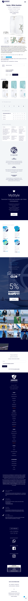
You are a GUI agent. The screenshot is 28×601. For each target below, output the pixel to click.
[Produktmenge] (9, 75)
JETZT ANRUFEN (14, 528)
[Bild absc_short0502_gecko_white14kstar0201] (7, 41)
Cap (14, 447)
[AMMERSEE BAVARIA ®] (11, 2)
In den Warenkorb (15, 74)
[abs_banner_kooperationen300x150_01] (14, 568)
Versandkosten (14, 463)
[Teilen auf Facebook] (4, 106)
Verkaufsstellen (14, 465)
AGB (9, 584)
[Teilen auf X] (9, 106)
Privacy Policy (5, 363)
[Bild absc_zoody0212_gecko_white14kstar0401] (14, 41)
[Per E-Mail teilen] (23, 106)
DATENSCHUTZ (17, 584)
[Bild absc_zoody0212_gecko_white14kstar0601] (22, 41)
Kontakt (14, 469)
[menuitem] (24, 2)
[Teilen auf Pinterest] (14, 106)
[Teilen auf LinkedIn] (18, 106)
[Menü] (24, 2)
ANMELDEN (14, 299)
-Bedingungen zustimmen (8, 363)
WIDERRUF (12, 584)
